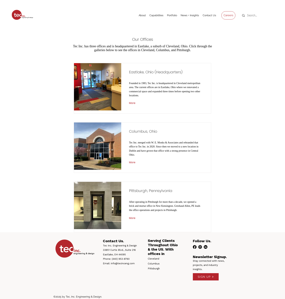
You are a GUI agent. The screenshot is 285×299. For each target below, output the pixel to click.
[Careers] (228, 15)
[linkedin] (205, 247)
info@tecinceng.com (123, 263)
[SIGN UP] (206, 276)
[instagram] (200, 247)
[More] (132, 103)
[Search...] (254, 15)
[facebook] (194, 247)
